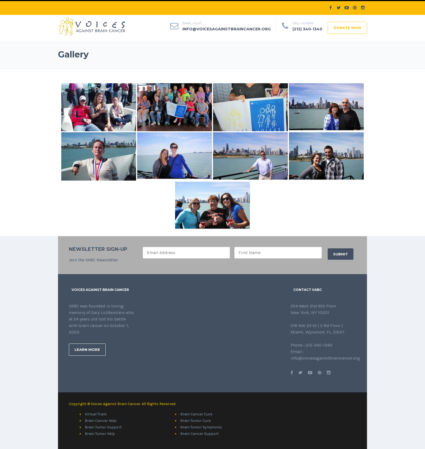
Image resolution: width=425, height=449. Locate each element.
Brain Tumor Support (103, 427)
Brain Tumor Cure (195, 420)
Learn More (87, 349)
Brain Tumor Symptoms (201, 427)
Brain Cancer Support (199, 433)
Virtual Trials (96, 414)
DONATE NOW (347, 27)
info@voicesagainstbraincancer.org (226, 29)
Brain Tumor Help (100, 433)
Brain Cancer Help (101, 420)
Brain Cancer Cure (196, 414)
